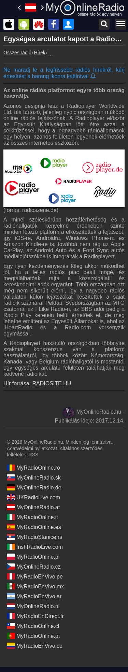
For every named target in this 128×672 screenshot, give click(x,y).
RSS (34, 454)
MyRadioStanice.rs (34, 537)
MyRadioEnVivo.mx (35, 586)
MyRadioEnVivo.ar (34, 596)
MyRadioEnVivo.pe (35, 576)
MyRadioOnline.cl (33, 626)
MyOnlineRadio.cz (34, 566)
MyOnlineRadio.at (33, 507)
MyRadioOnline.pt (33, 636)
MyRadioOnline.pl (33, 557)
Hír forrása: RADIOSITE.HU (37, 383)
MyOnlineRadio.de (34, 487)
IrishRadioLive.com (35, 547)
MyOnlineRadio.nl (33, 606)
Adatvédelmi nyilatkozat (32, 448)
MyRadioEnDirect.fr (35, 616)
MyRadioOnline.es (34, 527)
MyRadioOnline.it (32, 517)
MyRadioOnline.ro (33, 467)
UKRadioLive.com (33, 497)
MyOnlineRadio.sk (34, 477)
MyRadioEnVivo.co (34, 646)
